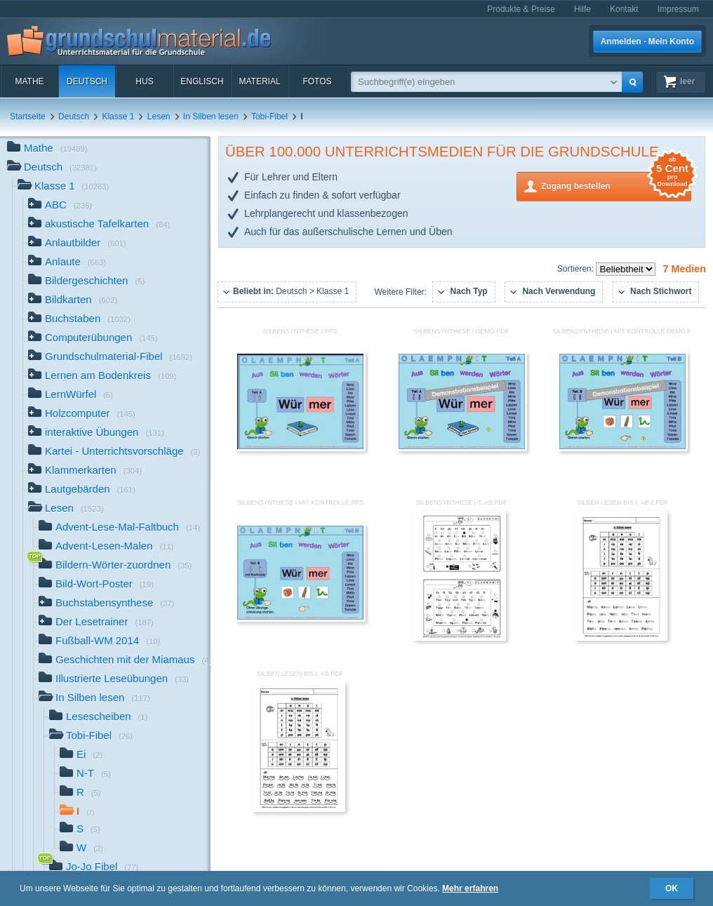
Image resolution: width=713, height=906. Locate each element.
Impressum (678, 9)
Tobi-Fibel (269, 116)
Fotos (316, 81)
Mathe (29, 81)
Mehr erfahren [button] (470, 888)
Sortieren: (576, 269)
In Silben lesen (211, 116)
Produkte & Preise (521, 9)
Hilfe (582, 9)
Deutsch (87, 81)
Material (259, 81)
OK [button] (671, 888)
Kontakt (624, 9)
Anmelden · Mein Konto (647, 41)
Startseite (28, 116)
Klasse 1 (118, 116)
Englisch (201, 81)
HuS (144, 81)
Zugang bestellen (616, 185)
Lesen (159, 116)
